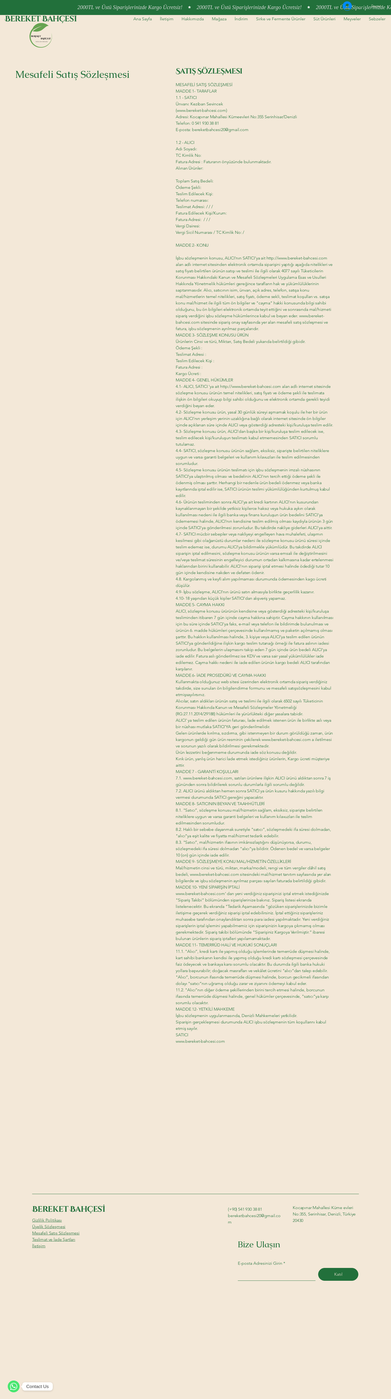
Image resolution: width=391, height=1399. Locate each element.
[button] (379, 6)
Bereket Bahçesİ (41, 19)
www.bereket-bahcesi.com (286, 739)
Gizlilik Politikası (47, 1220)
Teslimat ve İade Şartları (53, 1239)
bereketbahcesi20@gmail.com (220, 129)
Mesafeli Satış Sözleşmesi (56, 1233)
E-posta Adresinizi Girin (260, 1263)
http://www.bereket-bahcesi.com (296, 258)
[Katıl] (338, 1274)
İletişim (39, 1245)
